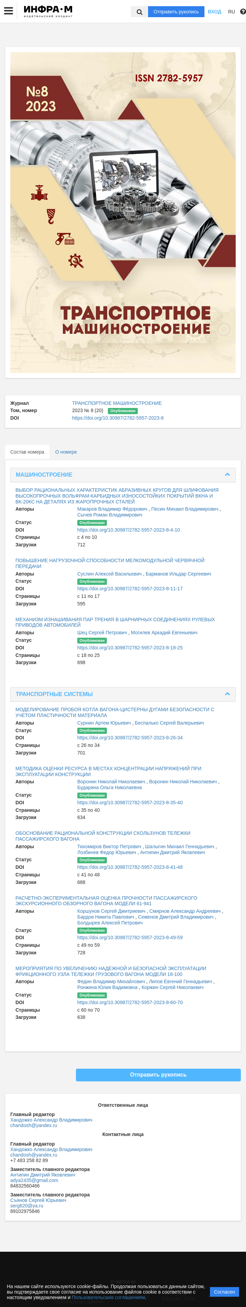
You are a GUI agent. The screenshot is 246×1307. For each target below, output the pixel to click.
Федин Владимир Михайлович (111, 981)
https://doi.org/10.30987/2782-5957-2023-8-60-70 (130, 1002)
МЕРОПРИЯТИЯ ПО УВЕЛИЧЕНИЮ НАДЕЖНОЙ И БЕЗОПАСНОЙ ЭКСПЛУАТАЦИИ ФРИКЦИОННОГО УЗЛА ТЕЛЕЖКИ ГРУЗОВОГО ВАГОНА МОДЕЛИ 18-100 (110, 971)
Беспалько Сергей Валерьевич (169, 723)
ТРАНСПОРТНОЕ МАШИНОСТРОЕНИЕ (117, 403)
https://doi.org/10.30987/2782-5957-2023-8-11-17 (130, 588)
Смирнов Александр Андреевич (185, 911)
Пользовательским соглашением (108, 1297)
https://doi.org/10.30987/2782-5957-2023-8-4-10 (128, 530)
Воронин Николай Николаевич (111, 781)
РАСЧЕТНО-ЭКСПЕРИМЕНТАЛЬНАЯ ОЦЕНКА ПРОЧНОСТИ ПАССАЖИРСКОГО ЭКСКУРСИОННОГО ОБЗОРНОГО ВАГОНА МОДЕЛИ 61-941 (106, 901)
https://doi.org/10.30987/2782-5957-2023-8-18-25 (130, 647)
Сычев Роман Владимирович (109, 515)
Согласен (224, 1292)
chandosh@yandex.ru (33, 1125)
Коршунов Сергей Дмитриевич (112, 911)
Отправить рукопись (176, 11)
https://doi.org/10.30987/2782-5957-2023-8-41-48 (130, 867)
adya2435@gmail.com (34, 1180)
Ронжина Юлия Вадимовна (108, 987)
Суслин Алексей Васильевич (110, 574)
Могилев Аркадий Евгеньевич (164, 632)
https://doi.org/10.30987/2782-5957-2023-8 (118, 418)
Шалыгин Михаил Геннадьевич (180, 846)
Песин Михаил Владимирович (185, 509)
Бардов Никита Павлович (106, 917)
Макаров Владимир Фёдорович (113, 509)
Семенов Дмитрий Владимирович (176, 917)
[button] (8, 11)
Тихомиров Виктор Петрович (110, 846)
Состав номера (27, 452)
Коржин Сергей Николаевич (173, 987)
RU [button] (231, 11)
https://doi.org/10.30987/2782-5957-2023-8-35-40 (130, 802)
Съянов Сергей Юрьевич (38, 1200)
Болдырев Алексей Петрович (110, 922)
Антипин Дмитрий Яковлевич (172, 852)
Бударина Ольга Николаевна (109, 787)
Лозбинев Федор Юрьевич (107, 852)
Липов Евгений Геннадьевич (181, 981)
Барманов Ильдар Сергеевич (178, 574)
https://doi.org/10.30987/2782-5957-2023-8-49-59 (130, 937)
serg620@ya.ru (26, 1205)
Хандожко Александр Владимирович (51, 1120)
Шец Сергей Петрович (102, 632)
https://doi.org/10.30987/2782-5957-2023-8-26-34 (130, 737)
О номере (66, 452)
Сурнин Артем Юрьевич (104, 723)
